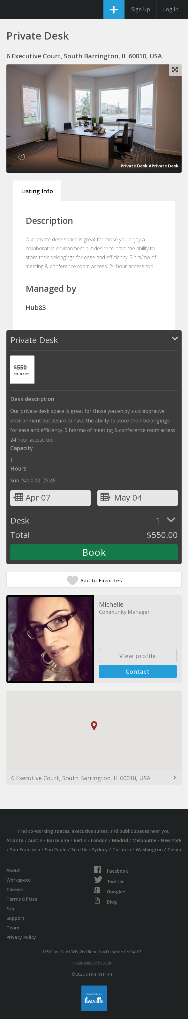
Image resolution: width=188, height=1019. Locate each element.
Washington (149, 850)
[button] (94, 725)
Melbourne (144, 840)
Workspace (18, 880)
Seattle (79, 850)
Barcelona (58, 840)
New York (171, 840)
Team (12, 928)
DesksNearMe (10, 9)
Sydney (100, 850)
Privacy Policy (21, 937)
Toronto (121, 850)
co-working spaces (48, 831)
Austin (35, 840)
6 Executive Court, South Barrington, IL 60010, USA (80, 778)
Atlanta (15, 840)
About (13, 870)
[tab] (22, 370)
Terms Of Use (21, 899)
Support (15, 918)
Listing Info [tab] (37, 191)
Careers (14, 889)
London (99, 840)
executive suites (90, 831)
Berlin (80, 840)
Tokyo (174, 850)
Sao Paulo (56, 850)
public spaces (134, 831)
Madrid (120, 840)
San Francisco (25, 850)
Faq (10, 908)
